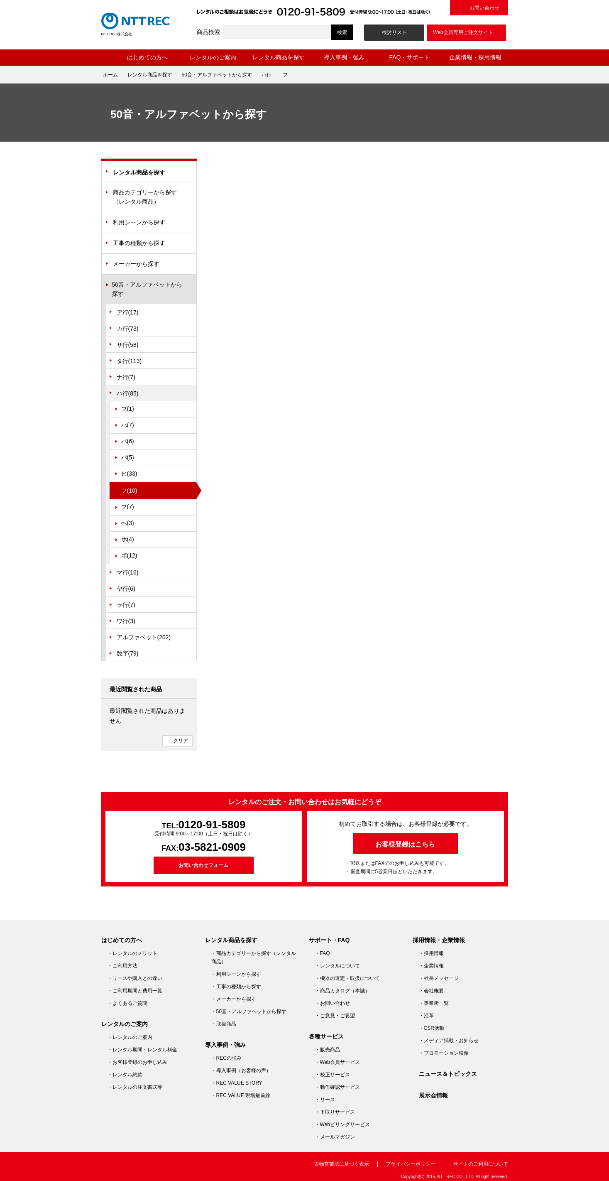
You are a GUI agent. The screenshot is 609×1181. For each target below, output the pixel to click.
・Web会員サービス (337, 1062)
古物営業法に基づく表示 (341, 1164)
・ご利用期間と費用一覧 (135, 991)
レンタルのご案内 (213, 57)
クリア (180, 741)
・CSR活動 (431, 1028)
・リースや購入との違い (135, 978)
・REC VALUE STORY (236, 1083)
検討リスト (394, 32)
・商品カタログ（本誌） (342, 991)
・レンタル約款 (125, 1075)
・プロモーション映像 (444, 1053)
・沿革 (426, 1016)
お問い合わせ (484, 8)
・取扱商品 (223, 1024)
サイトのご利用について (480, 1164)
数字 (128, 653)
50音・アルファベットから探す (217, 75)
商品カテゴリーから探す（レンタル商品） (145, 197)
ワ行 (126, 621)
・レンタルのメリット (132, 953)
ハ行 (266, 75)
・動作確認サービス (337, 1087)
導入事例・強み (344, 57)
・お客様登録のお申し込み (137, 1062)
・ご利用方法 (122, 966)
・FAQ (322, 953)
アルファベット (144, 637)
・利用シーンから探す (236, 974)
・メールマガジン (335, 1137)
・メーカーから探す (233, 999)
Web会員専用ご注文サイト (463, 32)
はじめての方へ (147, 57)
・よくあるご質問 (127, 1003)
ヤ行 (126, 588)
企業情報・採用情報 (475, 57)
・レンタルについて (337, 966)
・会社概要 (431, 991)
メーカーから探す (136, 263)
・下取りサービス (335, 1112)
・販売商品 (327, 1050)
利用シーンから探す (139, 222)
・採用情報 (431, 953)
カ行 (128, 328)
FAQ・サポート (409, 57)
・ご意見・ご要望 (335, 1016)
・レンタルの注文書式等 (135, 1087)
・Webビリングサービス (342, 1124)
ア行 (128, 312)
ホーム (108, 57)
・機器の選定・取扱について (347, 978)
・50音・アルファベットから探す (248, 1011)
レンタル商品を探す (278, 57)
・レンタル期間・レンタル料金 (142, 1050)
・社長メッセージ (439, 978)
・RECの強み (226, 1058)
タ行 (129, 361)
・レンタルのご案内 (130, 1037)
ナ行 (126, 377)
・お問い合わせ (332, 1003)
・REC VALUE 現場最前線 (240, 1095)
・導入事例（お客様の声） (241, 1070)
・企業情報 (431, 966)
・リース (325, 1099)
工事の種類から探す (139, 243)
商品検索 (208, 32)
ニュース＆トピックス (448, 1074)
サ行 (128, 344)
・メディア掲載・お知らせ (449, 1041)
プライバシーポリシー (410, 1164)
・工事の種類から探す (236, 986)
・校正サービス (332, 1075)
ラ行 (126, 605)
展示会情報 (433, 1095)
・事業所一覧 (434, 1003)
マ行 (128, 572)
